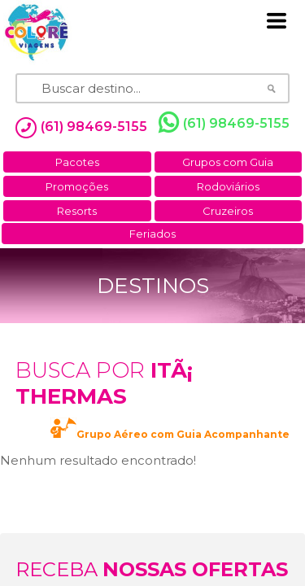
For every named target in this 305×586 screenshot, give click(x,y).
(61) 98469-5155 (224, 123)
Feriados (152, 233)
